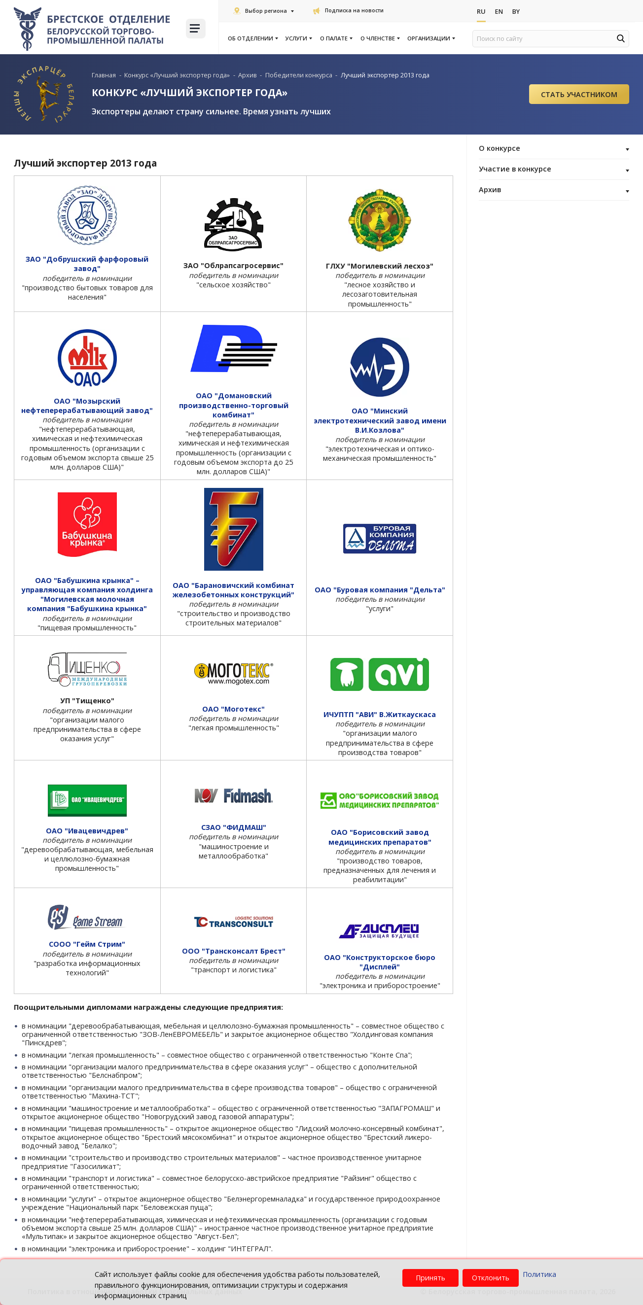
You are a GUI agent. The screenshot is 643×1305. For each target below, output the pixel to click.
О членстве (379, 38)
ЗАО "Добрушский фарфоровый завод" (87, 263)
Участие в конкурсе (554, 169)
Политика (539, 1274)
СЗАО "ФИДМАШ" (233, 827)
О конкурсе (554, 148)
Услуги (298, 38)
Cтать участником (579, 94)
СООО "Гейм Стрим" (87, 944)
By (517, 11)
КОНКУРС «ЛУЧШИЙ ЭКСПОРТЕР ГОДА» (189, 92)
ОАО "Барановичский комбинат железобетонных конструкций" (233, 590)
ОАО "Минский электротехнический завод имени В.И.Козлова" (380, 420)
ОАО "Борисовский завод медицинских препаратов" (379, 836)
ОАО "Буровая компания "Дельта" (380, 589)
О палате (336, 38)
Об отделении (252, 38)
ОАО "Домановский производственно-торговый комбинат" (233, 405)
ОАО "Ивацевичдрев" (87, 830)
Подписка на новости (348, 10)
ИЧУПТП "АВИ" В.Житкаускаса (379, 714)
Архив (554, 190)
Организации (430, 38)
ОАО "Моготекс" (233, 709)
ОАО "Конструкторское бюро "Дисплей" (379, 962)
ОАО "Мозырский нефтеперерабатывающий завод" (87, 405)
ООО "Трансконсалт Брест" (234, 951)
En (499, 11)
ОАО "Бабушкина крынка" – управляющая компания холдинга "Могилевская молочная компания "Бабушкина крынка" (87, 595)
